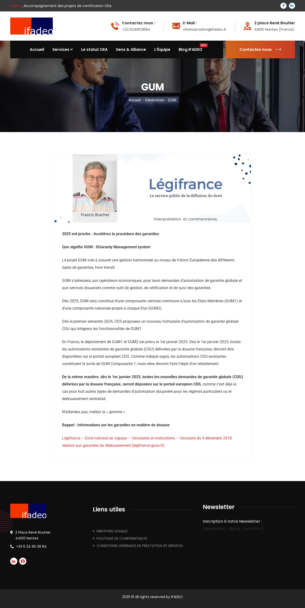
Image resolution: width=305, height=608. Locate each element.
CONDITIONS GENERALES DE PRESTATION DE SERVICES (140, 545)
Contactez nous (260, 49)
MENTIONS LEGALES (112, 531)
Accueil (135, 100)
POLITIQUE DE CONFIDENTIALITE (122, 538)
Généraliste (154, 100)
